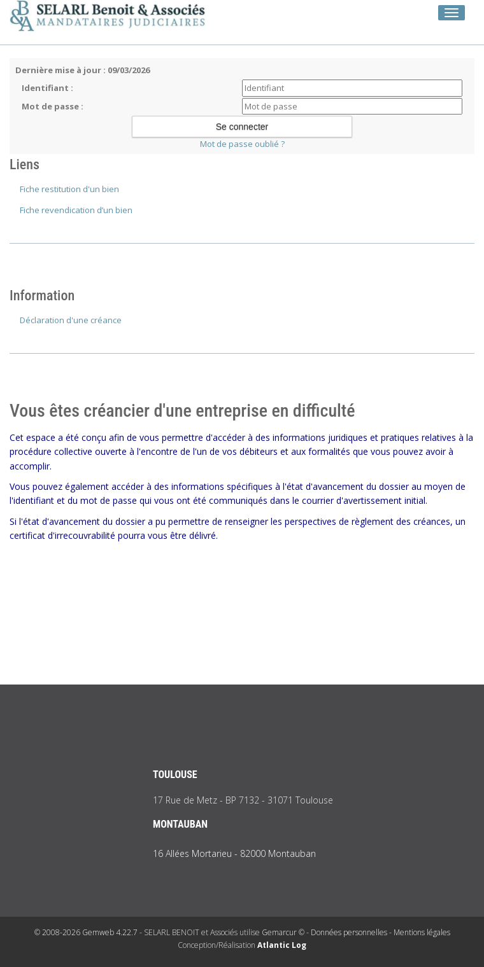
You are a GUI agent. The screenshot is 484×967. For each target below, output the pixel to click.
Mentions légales (422, 932)
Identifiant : (47, 88)
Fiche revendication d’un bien (76, 210)
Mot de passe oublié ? (242, 144)
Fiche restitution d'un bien (69, 189)
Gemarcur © (283, 932)
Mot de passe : (52, 106)
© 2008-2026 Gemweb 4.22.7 (86, 932)
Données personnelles (349, 932)
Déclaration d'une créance (71, 320)
